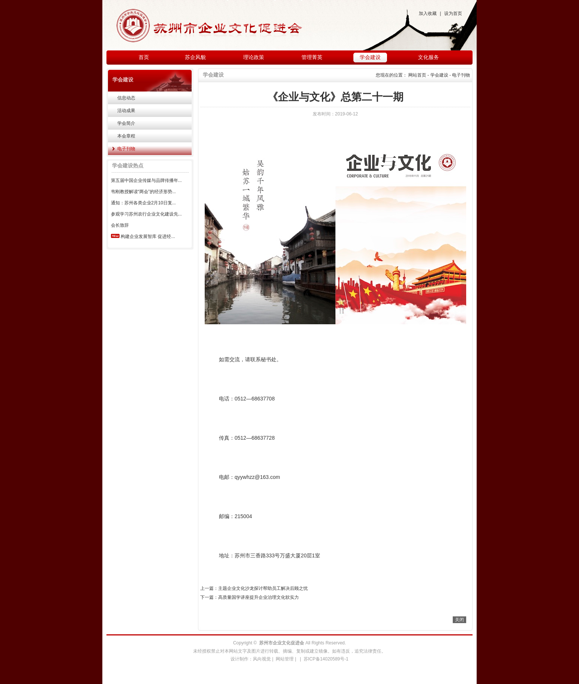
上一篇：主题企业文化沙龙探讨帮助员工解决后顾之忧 (254, 588)
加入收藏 (428, 13)
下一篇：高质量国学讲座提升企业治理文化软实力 (249, 597)
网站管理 (285, 659)
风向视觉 (262, 659)
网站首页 (417, 75)
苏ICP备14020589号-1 (326, 659)
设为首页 (453, 13)
